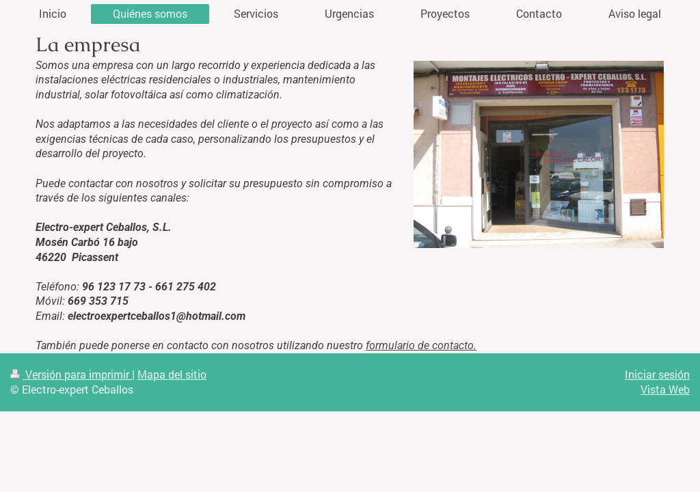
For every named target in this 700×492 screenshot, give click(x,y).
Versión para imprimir (71, 374)
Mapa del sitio (171, 374)
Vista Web (665, 389)
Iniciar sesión (657, 374)
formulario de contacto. (421, 345)
